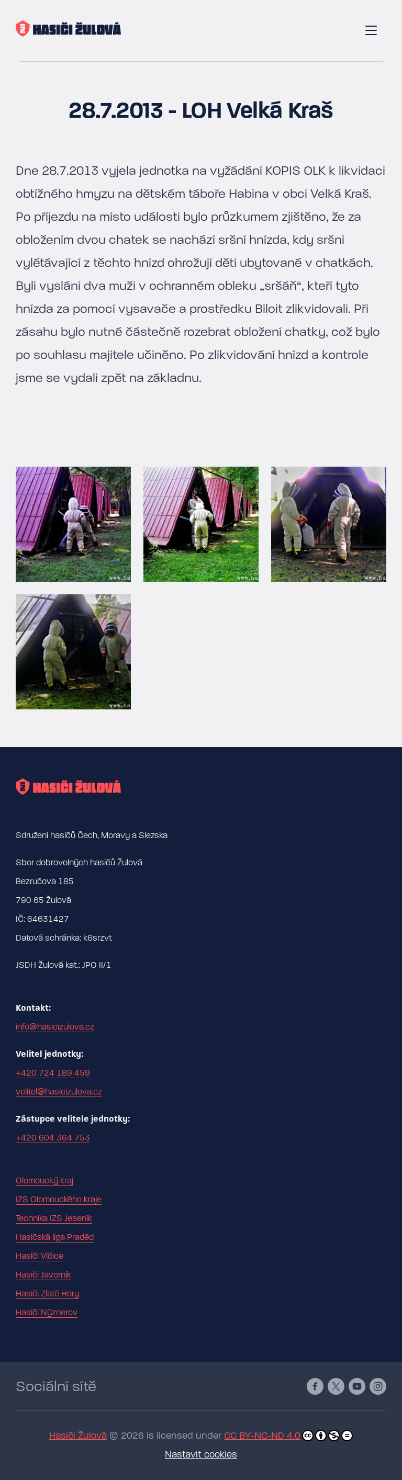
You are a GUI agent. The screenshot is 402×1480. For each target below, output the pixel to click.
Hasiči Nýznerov (46, 1312)
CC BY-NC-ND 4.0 (288, 1435)
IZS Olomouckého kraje (59, 1199)
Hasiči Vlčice (39, 1256)
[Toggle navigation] (371, 31)
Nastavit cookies (201, 1454)
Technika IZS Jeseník (54, 1218)
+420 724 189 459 (53, 1073)
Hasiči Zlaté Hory (47, 1293)
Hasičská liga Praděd (55, 1237)
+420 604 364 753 (53, 1138)
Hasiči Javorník (43, 1275)
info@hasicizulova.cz (55, 1027)
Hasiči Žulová (78, 1435)
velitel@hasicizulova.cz (59, 1092)
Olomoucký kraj (44, 1180)
